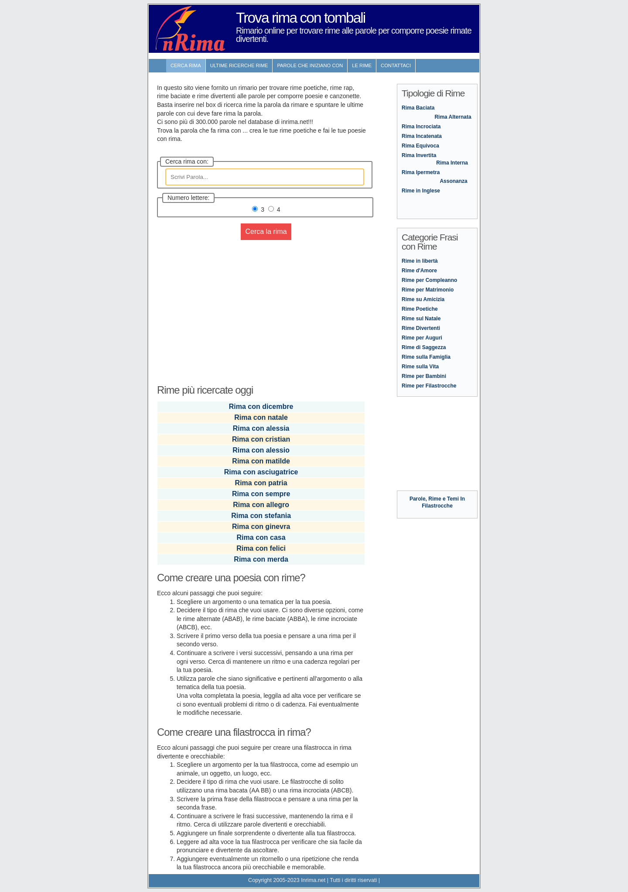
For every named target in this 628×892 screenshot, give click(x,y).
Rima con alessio (261, 450)
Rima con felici (261, 548)
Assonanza (453, 181)
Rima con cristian (261, 439)
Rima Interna (452, 163)
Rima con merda (261, 559)
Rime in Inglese (421, 191)
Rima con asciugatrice (261, 472)
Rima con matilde (261, 461)
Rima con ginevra (261, 526)
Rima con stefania (261, 515)
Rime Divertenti (421, 328)
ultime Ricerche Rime (239, 65)
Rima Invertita (419, 155)
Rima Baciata (418, 108)
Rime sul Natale (421, 319)
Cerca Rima (186, 65)
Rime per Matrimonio (428, 290)
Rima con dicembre (261, 406)
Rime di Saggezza (424, 347)
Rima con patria (261, 483)
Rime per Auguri (422, 338)
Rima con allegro (261, 504)
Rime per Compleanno (429, 280)
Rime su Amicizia (423, 299)
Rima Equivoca (420, 146)
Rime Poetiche (420, 309)
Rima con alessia (261, 428)
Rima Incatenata (422, 136)
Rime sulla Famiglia (426, 357)
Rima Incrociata (421, 127)
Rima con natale (261, 417)
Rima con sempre (261, 493)
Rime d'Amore (419, 271)
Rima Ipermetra (421, 172)
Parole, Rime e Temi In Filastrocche (437, 499)
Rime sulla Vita (420, 367)
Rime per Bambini (424, 376)
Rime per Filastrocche (429, 386)
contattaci (396, 65)
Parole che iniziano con (310, 65)
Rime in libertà (420, 261)
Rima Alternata (452, 117)
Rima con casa (261, 537)
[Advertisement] (261, 307)
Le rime (362, 65)
